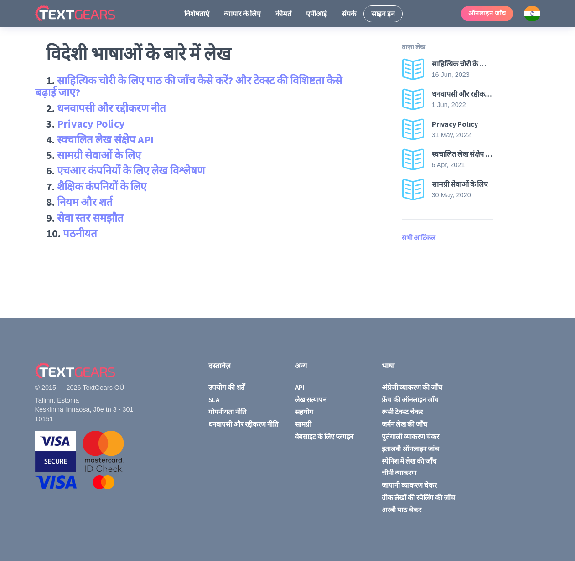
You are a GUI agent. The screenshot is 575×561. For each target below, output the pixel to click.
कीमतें (283, 13)
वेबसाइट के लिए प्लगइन (324, 436)
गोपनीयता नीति (227, 412)
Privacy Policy (91, 124)
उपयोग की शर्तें (226, 387)
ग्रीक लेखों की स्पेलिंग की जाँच (418, 497)
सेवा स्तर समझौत (90, 218)
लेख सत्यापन (310, 399)
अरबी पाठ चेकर (401, 509)
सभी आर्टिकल (418, 238)
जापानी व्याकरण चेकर (409, 485)
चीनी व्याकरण (399, 473)
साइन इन (383, 13)
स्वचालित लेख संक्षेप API (105, 140)
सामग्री (303, 424)
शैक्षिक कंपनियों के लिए (101, 186)
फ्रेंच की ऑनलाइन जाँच (410, 399)
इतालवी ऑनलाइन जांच (410, 448)
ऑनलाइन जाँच (487, 13)
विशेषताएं (196, 13)
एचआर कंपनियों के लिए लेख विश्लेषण (131, 170)
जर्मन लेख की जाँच (404, 424)
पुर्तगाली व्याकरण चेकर (410, 436)
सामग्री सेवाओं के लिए (99, 155)
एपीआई (316, 13)
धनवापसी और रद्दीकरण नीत (111, 108)
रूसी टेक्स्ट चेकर (402, 412)
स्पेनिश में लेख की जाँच (409, 461)
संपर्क (349, 13)
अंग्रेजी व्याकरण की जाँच (412, 387)
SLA (213, 399)
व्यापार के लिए (242, 13)
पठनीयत (80, 233)
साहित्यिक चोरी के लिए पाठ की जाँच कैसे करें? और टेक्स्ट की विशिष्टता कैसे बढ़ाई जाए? (188, 86)
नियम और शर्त (85, 202)
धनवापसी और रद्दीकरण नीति (243, 424)
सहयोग (304, 412)
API (300, 387)
